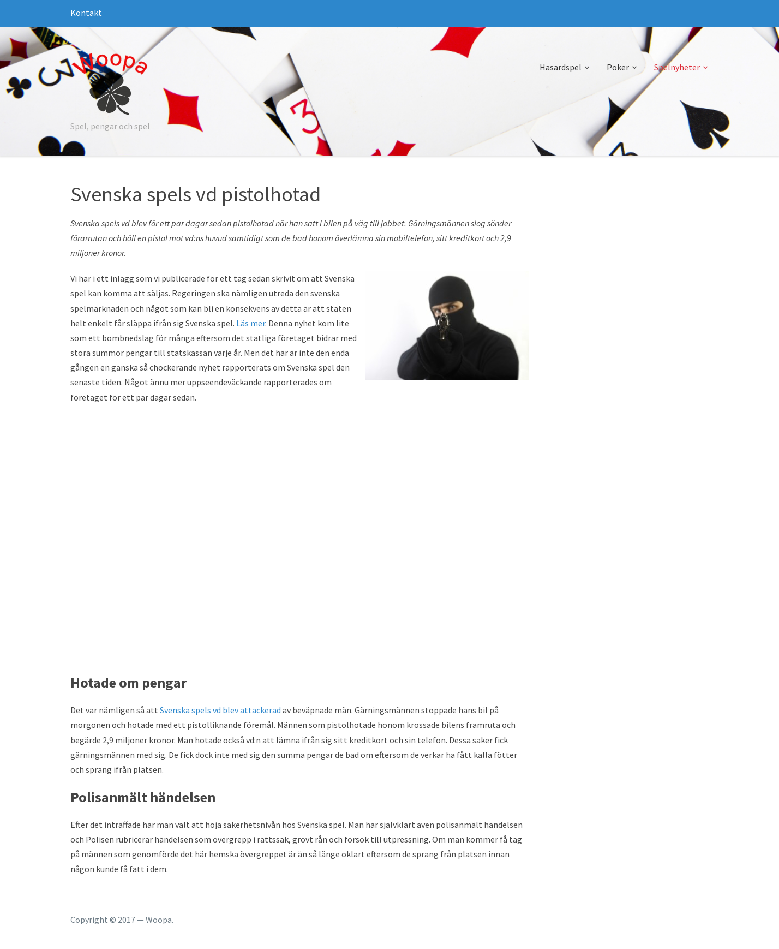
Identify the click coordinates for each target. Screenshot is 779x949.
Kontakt (86, 12)
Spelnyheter (677, 67)
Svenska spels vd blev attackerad (220, 710)
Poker (618, 67)
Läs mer (250, 323)
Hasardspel (561, 67)
